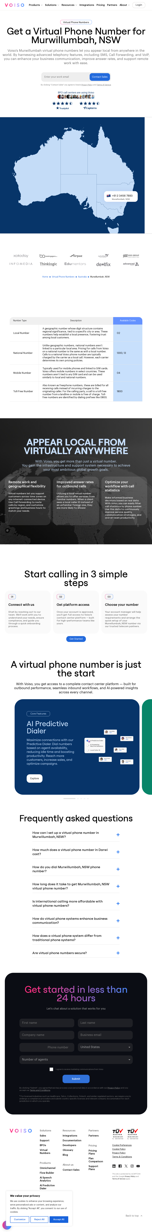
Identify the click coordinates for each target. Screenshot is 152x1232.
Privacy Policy (87, 85)
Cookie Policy (118, 1149)
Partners (112, 5)
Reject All (39, 1220)
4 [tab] (85, 799)
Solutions (50, 5)
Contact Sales (100, 77)
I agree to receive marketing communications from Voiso (76, 1069)
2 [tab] (78, 799)
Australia (83, 277)
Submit (76, 1079)
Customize (19, 1220)
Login (139, 5)
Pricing (101, 5)
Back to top (134, 1216)
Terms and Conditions (40, 1090)
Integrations (87, 5)
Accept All (58, 1220)
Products (34, 5)
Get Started (76, 639)
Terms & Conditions (122, 1157)
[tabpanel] (77, 747)
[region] (39, 1208)
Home (46, 277)
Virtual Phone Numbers (64, 277)
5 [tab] (88, 799)
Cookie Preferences (122, 1145)
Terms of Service (104, 85)
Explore (34, 778)
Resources (68, 5)
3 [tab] (81, 799)
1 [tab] (64, 799)
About (123, 5)
